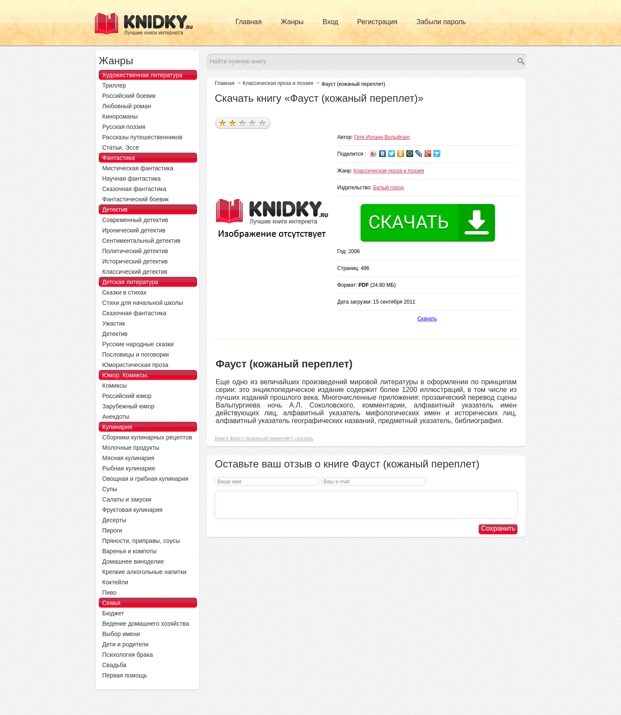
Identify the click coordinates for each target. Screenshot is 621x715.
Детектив (115, 209)
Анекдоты (115, 416)
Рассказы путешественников (142, 137)
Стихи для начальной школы (142, 302)
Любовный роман (126, 106)
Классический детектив (134, 271)
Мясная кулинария (128, 458)
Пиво (109, 592)
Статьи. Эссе (120, 147)
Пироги (112, 530)
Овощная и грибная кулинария (145, 478)
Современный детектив (135, 219)
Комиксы (114, 385)
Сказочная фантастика (134, 188)
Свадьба (114, 665)
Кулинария (117, 426)
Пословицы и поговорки (135, 354)
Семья (111, 602)
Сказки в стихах (124, 292)
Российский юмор (126, 395)
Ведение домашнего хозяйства (145, 623)
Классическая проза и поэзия (278, 83)
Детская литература (130, 282)
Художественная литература (142, 75)
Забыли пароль (441, 21)
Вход (330, 21)
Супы (109, 489)
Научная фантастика (131, 178)
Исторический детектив (135, 261)
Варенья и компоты (129, 551)
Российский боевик (129, 95)
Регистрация (377, 21)
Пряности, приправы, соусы (141, 540)
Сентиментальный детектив (141, 240)
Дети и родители (125, 644)
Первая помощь (124, 675)
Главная (248, 21)
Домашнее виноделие (133, 561)
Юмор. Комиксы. (125, 375)
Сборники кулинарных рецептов (147, 437)
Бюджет (113, 613)
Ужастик (113, 323)
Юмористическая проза (135, 364)
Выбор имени (121, 633)
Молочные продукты (131, 447)
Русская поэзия (123, 126)
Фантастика (118, 157)
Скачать (427, 319)
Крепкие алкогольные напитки (144, 571)
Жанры (292, 21)
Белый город (388, 188)
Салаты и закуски (126, 499)
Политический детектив (135, 251)
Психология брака (127, 654)
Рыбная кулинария (128, 468)
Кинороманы (120, 116)
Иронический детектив (133, 230)
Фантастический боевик (135, 199)
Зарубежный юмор (128, 406)
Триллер (114, 85)
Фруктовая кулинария (132, 509)
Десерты (114, 520)
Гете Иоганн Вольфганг (382, 137)
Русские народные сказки (138, 344)
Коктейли (115, 582)
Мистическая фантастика (137, 168)
